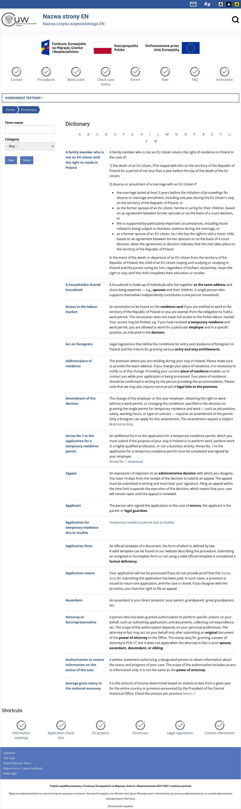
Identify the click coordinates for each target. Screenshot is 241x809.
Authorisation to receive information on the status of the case (85, 664)
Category (12, 139)
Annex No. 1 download (126, 461)
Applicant (73, 505)
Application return (80, 573)
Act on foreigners (79, 344)
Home (10, 110)
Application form (79, 546)
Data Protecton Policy (17, 763)
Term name (14, 122)
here (187, 693)
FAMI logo (9, 773)
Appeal (71, 473)
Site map (9, 758)
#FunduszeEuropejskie (120, 806)
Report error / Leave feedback (23, 768)
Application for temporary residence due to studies (82, 527)
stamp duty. (125, 424)
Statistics (9, 753)
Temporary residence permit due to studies (142, 522)
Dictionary (28, 110)
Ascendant (74, 600)
